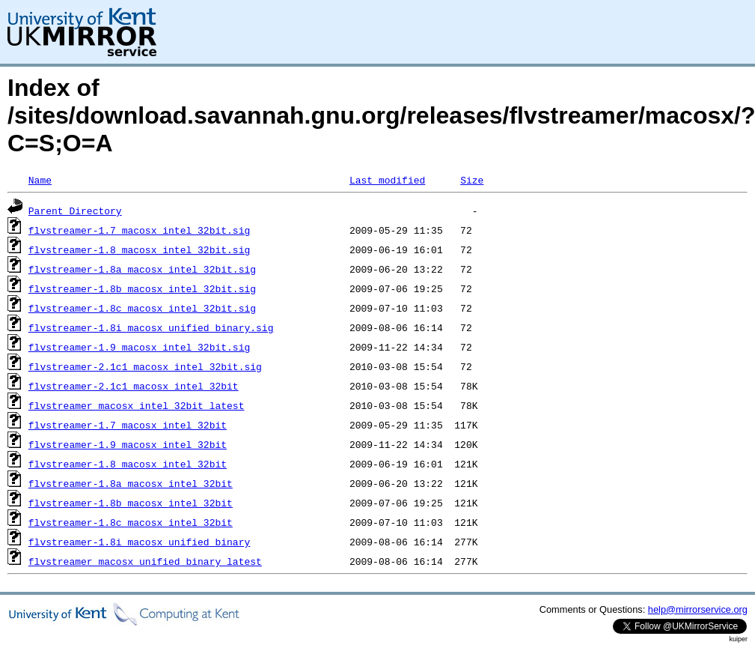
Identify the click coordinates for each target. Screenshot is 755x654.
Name (40, 180)
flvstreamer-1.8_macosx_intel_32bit (127, 463)
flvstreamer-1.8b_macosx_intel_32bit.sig (142, 288)
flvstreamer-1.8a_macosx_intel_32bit (130, 483)
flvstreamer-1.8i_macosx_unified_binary (139, 541)
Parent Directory (75, 210)
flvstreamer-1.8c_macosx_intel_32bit (130, 522)
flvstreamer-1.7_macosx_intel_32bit (127, 425)
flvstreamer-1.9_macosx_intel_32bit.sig (139, 347)
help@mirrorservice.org (698, 609)
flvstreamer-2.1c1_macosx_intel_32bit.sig (145, 366)
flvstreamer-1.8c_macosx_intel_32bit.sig (142, 308)
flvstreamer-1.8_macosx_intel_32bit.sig (139, 249)
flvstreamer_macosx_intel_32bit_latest (136, 405)
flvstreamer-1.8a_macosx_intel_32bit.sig (142, 269)
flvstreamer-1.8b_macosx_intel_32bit (130, 502)
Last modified (387, 180)
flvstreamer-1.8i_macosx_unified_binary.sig (151, 327)
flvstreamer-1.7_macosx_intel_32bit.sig (139, 230)
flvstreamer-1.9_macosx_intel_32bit (127, 444)
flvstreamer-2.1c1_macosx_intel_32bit (133, 386)
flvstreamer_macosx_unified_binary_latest (145, 561)
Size (471, 180)
